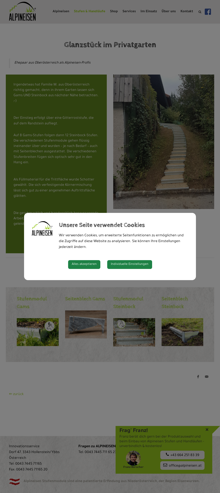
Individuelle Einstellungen (129, 264)
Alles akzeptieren (84, 264)
